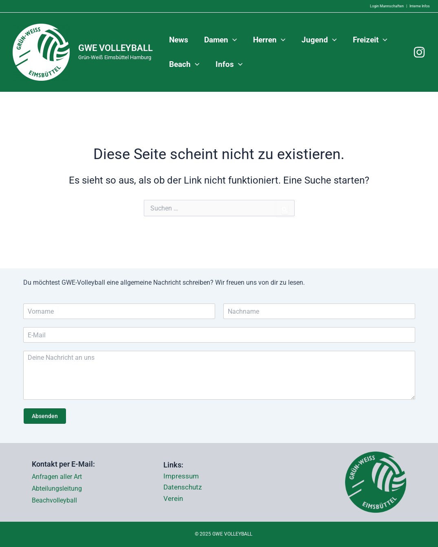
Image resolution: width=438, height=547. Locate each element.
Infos (228, 64)
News (178, 39)
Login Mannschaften (387, 6)
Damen (219, 40)
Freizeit (368, 40)
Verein (173, 499)
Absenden (45, 416)
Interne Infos (419, 6)
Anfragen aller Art (57, 477)
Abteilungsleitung (57, 488)
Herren (268, 40)
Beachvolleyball (54, 500)
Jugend (317, 40)
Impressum (181, 476)
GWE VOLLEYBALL (115, 48)
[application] (231, 40)
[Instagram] (419, 52)
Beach (184, 64)
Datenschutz (184, 487)
